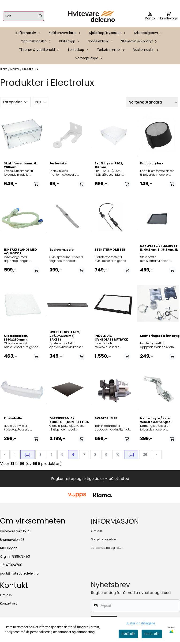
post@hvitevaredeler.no (19, 573)
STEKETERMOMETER (110, 250)
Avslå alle (128, 634)
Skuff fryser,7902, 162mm (109, 165)
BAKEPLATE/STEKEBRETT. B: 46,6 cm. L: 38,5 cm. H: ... (158, 249)
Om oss (97, 531)
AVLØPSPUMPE (106, 418)
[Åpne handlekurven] (168, 16)
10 (117, 454)
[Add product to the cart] (36, 184)
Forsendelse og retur (107, 548)
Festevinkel (58, 163)
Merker (14, 69)
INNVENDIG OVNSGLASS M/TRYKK (111, 337)
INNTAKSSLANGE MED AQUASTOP (20, 251)
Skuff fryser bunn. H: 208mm (20, 165)
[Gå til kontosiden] (150, 16)
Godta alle (151, 634)
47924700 (14, 565)
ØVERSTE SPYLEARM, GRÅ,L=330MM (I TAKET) (64, 335)
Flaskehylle (13, 418)
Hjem (3, 69)
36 (145, 454)
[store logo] (91, 16)
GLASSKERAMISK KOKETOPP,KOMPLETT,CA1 (67, 420)
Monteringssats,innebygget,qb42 (158, 336)
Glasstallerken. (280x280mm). (16, 337)
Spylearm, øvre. (62, 250)
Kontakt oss (8, 603)
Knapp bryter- (151, 163)
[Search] (40, 16)
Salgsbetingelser (104, 539)
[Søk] (23, 16)
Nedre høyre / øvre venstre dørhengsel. (156, 420)
